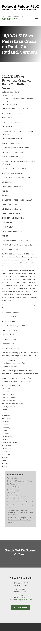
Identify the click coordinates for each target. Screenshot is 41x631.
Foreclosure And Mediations (17, 496)
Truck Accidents (13, 490)
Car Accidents (12, 484)
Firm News (18, 92)
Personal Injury (12, 478)
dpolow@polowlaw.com (23, 600)
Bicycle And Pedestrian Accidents (19, 481)
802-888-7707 (10, 19)
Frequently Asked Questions (17, 510)
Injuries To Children (14, 487)
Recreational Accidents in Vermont (20, 502)
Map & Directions (20, 608)
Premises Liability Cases (16, 499)
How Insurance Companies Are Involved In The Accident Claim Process (19, 520)
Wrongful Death (13, 493)
